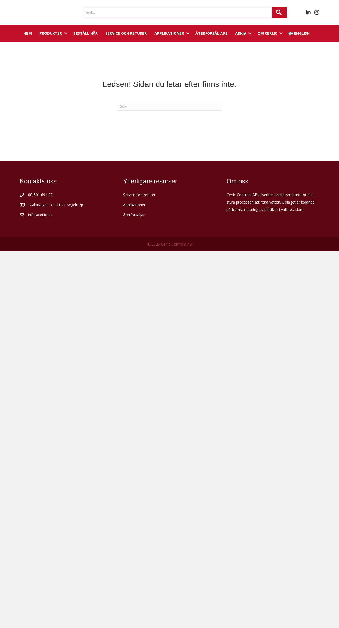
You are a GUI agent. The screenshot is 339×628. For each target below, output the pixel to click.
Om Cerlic (267, 33)
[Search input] (176, 12)
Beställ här (85, 33)
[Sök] (169, 106)
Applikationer (169, 33)
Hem (28, 33)
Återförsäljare (211, 33)
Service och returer (126, 33)
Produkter (50, 33)
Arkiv (240, 33)
